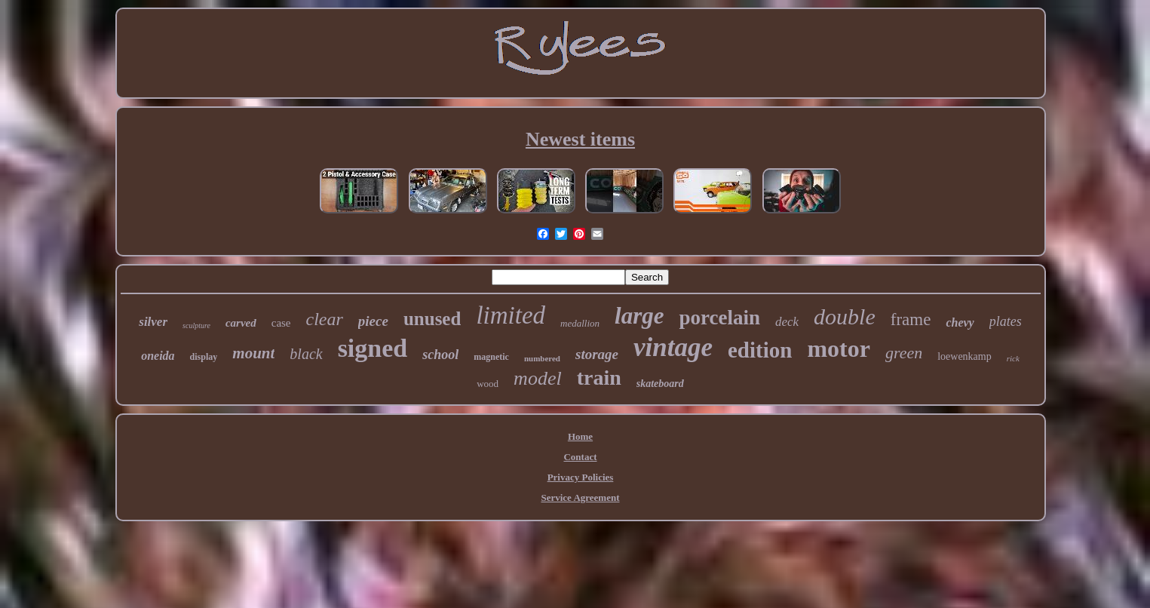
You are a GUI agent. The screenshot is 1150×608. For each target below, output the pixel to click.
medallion (580, 323)
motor (838, 348)
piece (373, 321)
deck (787, 322)
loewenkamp (964, 356)
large (639, 315)
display (204, 357)
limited (510, 315)
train (599, 377)
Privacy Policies (580, 477)
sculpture (196, 325)
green (903, 352)
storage (596, 354)
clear (324, 319)
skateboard (660, 383)
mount (253, 353)
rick (1013, 358)
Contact (579, 456)
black (306, 353)
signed (373, 348)
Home (580, 436)
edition (760, 350)
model (538, 378)
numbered (542, 358)
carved (240, 323)
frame (911, 319)
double (845, 316)
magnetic (491, 357)
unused (432, 319)
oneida (157, 355)
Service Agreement (580, 497)
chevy (960, 322)
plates (1005, 321)
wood (487, 383)
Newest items (580, 139)
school (440, 354)
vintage (673, 347)
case (281, 323)
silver (153, 322)
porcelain (719, 317)
